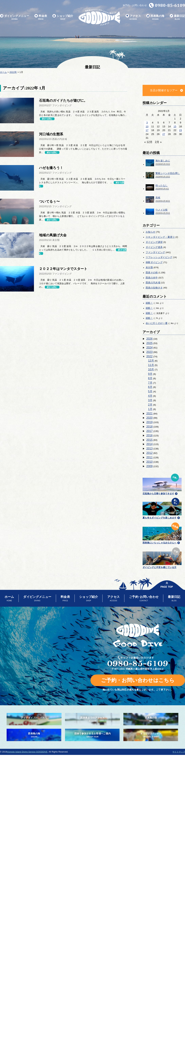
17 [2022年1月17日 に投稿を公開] (147, 130)
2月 (150, 404)
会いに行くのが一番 (157, 323)
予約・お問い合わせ (135, 5)
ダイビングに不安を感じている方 (162, 557)
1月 (150, 409)
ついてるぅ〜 (49, 201)
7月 (150, 382)
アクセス (133, 17)
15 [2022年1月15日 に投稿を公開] (175, 126)
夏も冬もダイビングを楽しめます (162, 508)
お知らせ (150, 232)
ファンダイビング (155, 252)
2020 (149, 417)
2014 (149, 444)
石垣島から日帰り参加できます (162, 484)
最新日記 (177, 17)
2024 (149, 347)
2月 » (158, 142)
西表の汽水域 (153, 282)
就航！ (149, 303)
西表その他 (152, 272)
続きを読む (47, 119)
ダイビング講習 (154, 242)
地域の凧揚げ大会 (53, 235)
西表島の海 (155, 17)
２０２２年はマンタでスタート (63, 269)
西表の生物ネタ (154, 287)
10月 (151, 369)
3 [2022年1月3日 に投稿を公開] (147, 122)
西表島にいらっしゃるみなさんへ (162, 532)
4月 (150, 395)
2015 (149, 439)
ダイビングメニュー (14, 17)
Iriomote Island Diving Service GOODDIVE (27, 752)
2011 (149, 457)
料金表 (40, 17)
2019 (149, 422)
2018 (149, 426)
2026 (149, 338)
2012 (149, 452)
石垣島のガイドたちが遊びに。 (63, 100)
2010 (149, 461)
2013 (149, 448)
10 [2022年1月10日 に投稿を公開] (147, 126)
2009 (149, 466)
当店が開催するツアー (164, 90)
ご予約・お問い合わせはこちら (137, 680)
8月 (150, 378)
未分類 (149, 267)
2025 (149, 343)
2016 (149, 435)
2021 (149, 413)
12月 (151, 360)
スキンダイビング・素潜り (160, 237)
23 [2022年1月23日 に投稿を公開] (180, 130)
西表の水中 (152, 277)
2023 (149, 352)
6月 (150, 387)
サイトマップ (178, 752)
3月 (150, 400)
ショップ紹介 (62, 17)
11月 (151, 365)
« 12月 (148, 142)
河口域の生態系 (51, 134)
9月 (150, 373)
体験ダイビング (154, 262)
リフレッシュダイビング (159, 257)
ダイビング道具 (154, 247)
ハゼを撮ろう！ (51, 168)
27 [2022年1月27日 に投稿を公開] (163, 134)
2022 (149, 356)
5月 (150, 391)
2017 (149, 431)
